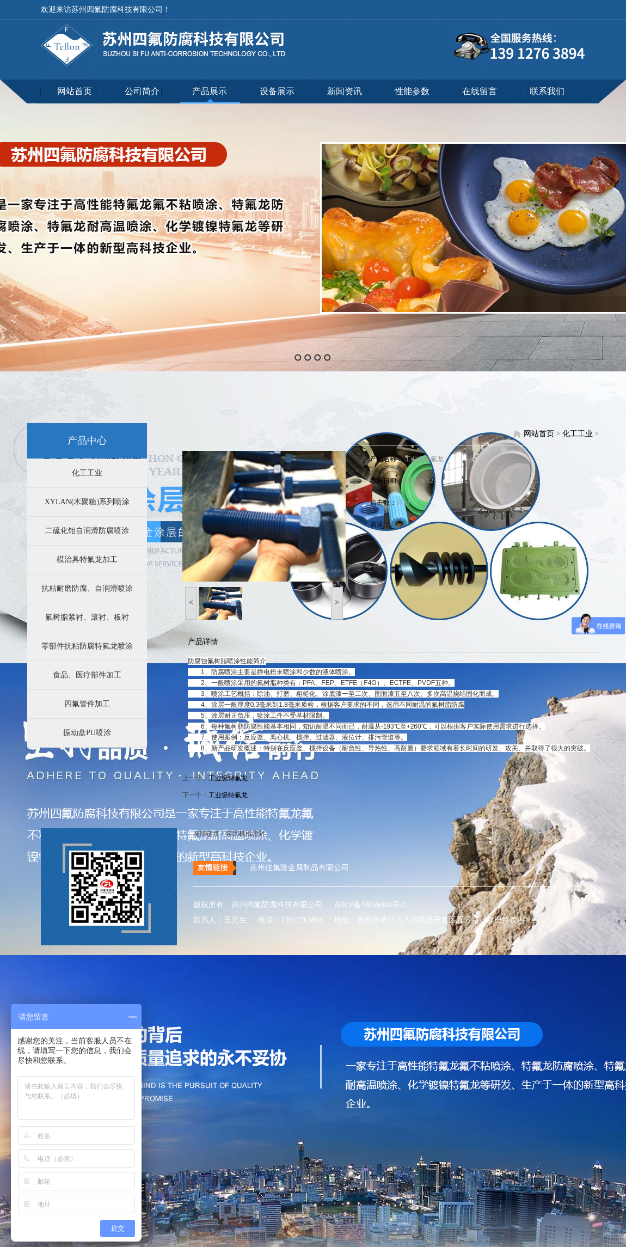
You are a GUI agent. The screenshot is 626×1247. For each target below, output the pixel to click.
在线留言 (479, 91)
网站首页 (74, 91)
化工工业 (87, 473)
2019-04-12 (418, 481)
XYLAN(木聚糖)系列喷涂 (87, 502)
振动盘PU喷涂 (87, 733)
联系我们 (547, 91)
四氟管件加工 (87, 704)
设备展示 (277, 91)
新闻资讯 (344, 91)
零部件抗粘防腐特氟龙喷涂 (87, 646)
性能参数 (412, 91)
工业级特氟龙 (424, 459)
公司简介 (142, 91)
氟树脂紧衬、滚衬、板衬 (87, 617)
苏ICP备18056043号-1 (365, 905)
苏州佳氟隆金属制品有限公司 (299, 868)
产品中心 (87, 440)
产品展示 (209, 91)
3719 (402, 502)
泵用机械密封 (245, 834)
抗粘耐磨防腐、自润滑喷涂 (87, 588)
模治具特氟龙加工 (87, 559)
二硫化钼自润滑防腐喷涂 (87, 531)
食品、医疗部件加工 (87, 675)
